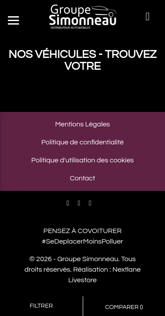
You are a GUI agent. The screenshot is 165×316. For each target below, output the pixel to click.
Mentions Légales (82, 124)
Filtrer (41, 306)
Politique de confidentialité (82, 142)
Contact (82, 178)
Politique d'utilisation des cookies (82, 160)
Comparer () (124, 307)
